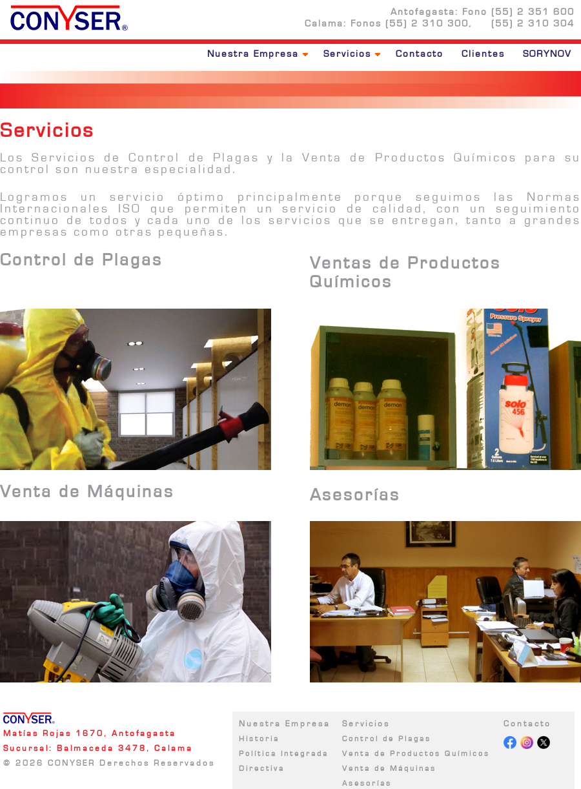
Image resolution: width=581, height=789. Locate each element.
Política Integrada (284, 753)
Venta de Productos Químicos (416, 753)
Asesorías (367, 783)
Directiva (262, 768)
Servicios (351, 54)
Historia (259, 739)
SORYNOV (547, 54)
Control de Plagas (386, 739)
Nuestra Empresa (257, 54)
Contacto (419, 54)
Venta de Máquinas (389, 768)
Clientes (483, 54)
